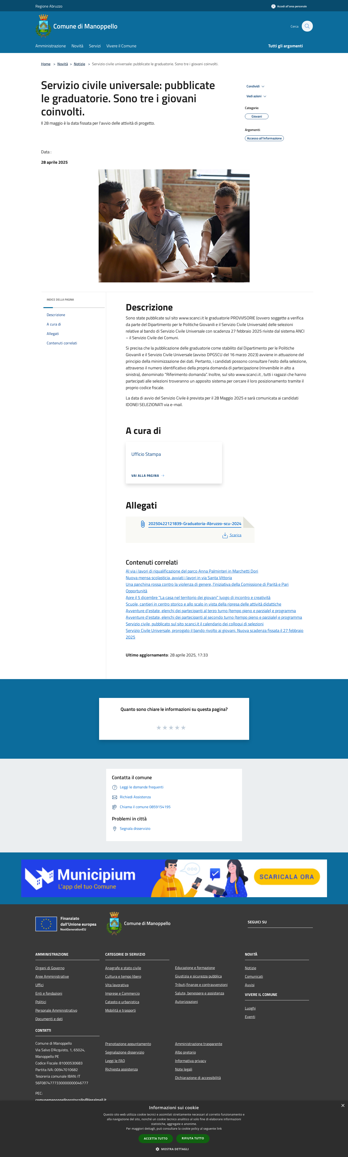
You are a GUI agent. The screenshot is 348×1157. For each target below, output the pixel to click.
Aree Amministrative (52, 976)
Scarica (231, 535)
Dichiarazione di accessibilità (198, 1077)
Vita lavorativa (117, 985)
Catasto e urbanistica (122, 1002)
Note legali (183, 1069)
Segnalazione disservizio (124, 1052)
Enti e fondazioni (48, 993)
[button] (174, 1149)
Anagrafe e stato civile (123, 968)
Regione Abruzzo (48, 6)
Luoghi (250, 1008)
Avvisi (250, 985)
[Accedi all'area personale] (289, 6)
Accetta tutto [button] (156, 1139)
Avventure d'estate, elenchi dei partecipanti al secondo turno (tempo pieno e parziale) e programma (214, 617)
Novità (62, 64)
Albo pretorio (185, 1052)
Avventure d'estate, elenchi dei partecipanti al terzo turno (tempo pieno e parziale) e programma (211, 610)
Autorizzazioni (186, 1001)
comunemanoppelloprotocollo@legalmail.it (70, 1100)
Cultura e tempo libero (123, 976)
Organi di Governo (49, 968)
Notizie (79, 64)
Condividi (256, 86)
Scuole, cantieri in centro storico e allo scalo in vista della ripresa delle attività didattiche (203, 604)
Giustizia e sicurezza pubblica (198, 976)
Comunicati (254, 976)
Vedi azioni (257, 96)
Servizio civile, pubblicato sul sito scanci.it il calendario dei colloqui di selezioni (195, 624)
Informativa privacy (190, 1060)
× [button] (342, 1106)
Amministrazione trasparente (198, 1044)
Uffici (39, 985)
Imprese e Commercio (122, 993)
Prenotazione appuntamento (128, 1044)
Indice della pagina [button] (60, 299)
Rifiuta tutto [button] (193, 1138)
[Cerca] (307, 26)
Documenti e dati (49, 1019)
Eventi (250, 1016)
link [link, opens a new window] (219, 1129)
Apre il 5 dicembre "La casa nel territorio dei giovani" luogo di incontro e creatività (198, 597)
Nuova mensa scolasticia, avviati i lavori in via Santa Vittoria (179, 577)
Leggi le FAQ (115, 1060)
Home (45, 64)
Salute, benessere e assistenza (199, 993)
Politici (40, 1002)
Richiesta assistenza (121, 1069)
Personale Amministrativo (56, 1010)
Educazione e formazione (195, 967)
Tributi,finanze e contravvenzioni (201, 984)
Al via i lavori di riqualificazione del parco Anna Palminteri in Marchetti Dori (192, 571)
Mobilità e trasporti (120, 1010)
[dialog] (174, 1129)
